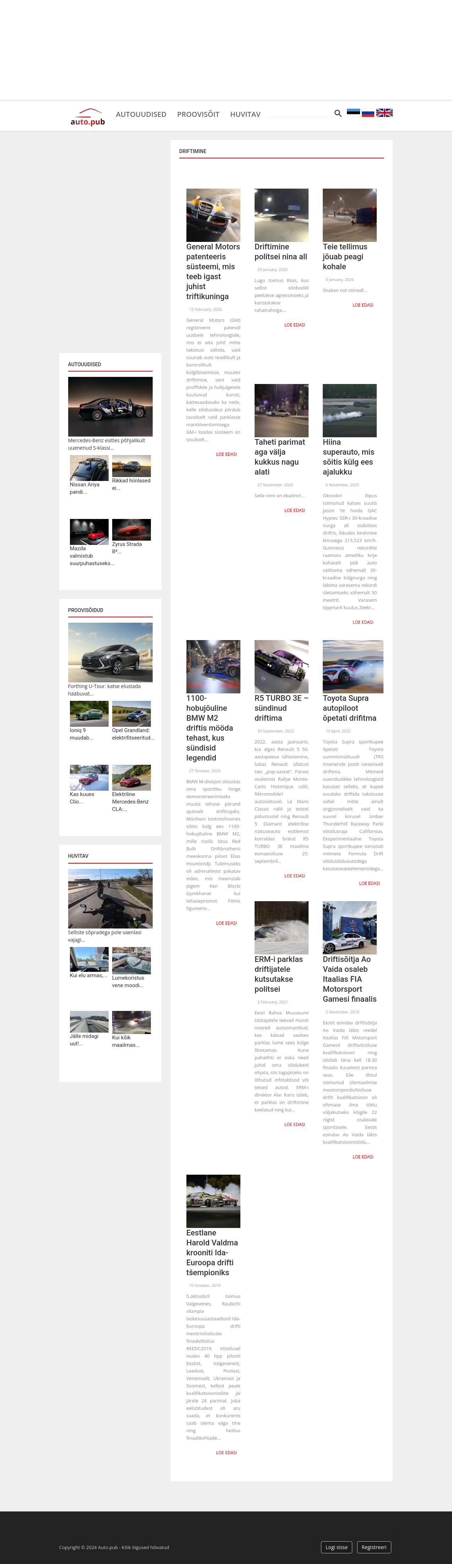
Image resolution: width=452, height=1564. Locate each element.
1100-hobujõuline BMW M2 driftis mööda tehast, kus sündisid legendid (209, 728)
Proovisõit (198, 113)
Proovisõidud (85, 610)
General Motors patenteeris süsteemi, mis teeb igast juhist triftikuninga (213, 271)
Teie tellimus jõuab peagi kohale (345, 256)
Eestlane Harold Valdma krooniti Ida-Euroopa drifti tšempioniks (212, 1252)
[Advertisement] (226, 49)
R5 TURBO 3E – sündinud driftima (282, 708)
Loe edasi (226, 454)
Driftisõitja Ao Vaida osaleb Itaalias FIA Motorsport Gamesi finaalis (350, 979)
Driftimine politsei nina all (281, 251)
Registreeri (374, 1547)
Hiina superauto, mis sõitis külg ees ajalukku (348, 457)
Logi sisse (337, 1547)
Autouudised (141, 113)
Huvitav (245, 113)
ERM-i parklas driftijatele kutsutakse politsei (279, 974)
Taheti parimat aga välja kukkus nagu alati (280, 457)
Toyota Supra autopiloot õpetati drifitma (349, 708)
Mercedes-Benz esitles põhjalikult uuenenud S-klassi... (106, 444)
